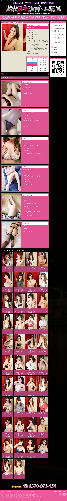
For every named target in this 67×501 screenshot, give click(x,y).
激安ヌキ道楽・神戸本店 (5, 496)
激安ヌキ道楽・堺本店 (14, 495)
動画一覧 (28, 491)
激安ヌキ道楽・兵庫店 (14, 496)
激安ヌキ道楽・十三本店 (24, 494)
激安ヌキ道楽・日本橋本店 (24, 493)
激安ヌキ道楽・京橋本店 (14, 494)
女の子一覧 (23, 491)
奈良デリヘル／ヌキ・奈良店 (18, 497)
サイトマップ (42, 491)
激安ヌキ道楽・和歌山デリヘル (6, 497)
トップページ (3, 491)
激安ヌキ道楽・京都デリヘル (24, 496)
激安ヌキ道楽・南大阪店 (23, 495)
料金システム (9, 491)
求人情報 (32, 491)
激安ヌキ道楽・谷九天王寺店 (35, 493)
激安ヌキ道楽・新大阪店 (34, 494)
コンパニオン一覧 (8, 0)
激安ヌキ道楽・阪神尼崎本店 (34, 495)
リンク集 (36, 491)
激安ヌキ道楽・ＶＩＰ (4, 493)
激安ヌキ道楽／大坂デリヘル (29, 497)
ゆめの (13, 0)
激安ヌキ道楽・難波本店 (14, 493)
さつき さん (44, 73)
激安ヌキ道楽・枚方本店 (5, 495)
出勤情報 (18, 491)
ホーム (2, 0)
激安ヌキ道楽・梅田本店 (5, 494)
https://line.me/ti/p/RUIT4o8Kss (58, 75)
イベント (14, 491)
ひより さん (5, 73)
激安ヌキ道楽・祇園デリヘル (36, 496)
